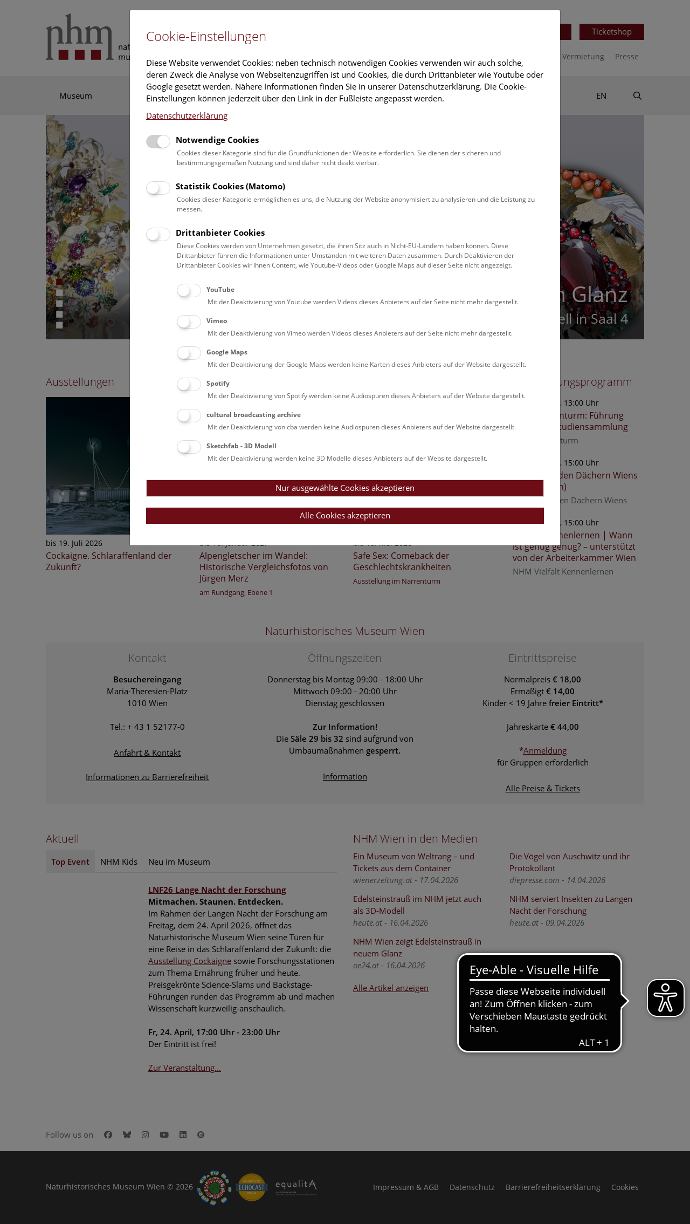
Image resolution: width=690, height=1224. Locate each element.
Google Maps (226, 352)
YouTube (220, 289)
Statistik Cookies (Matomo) (230, 186)
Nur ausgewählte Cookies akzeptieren (345, 487)
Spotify (218, 383)
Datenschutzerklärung (186, 115)
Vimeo (216, 320)
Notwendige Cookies (217, 139)
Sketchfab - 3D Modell (241, 445)
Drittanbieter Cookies (220, 232)
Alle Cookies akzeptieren (345, 515)
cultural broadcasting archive (253, 414)
